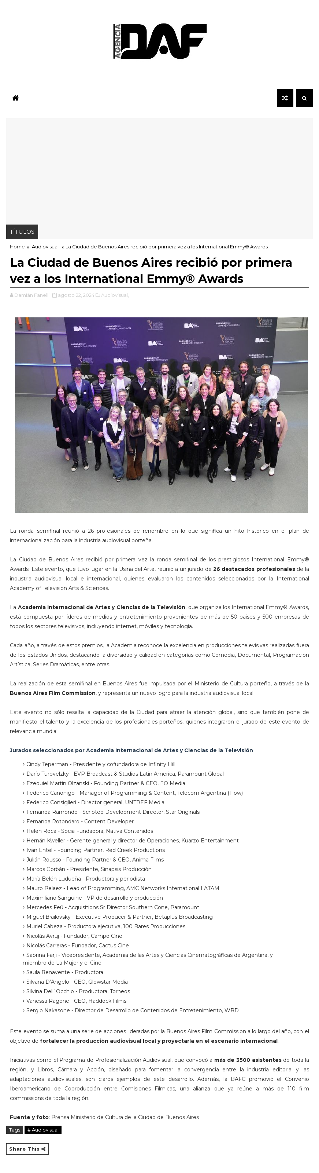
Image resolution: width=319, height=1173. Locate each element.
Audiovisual (45, 246)
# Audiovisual (43, 1130)
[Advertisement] (160, 169)
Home (17, 246)
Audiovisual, (115, 295)
